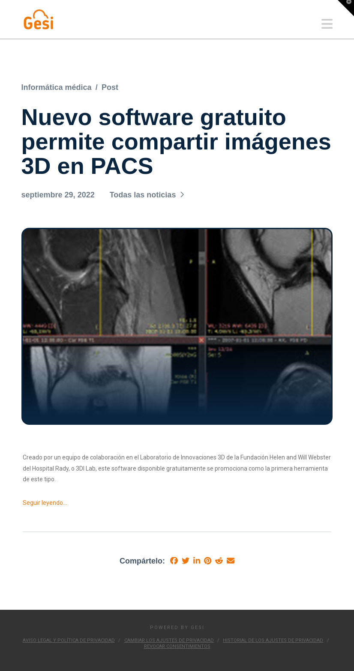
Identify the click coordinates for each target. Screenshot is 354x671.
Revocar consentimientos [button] (177, 646)
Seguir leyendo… (45, 502)
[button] (327, 24)
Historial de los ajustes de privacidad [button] (273, 640)
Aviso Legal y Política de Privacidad (69, 640)
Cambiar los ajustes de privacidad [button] (169, 640)
